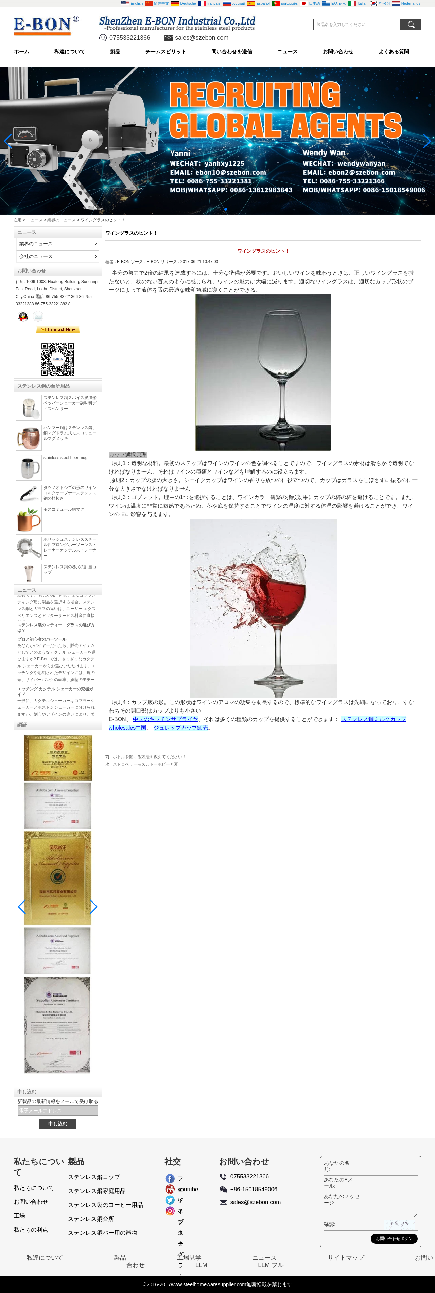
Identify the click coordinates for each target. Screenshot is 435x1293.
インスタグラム (181, 1212)
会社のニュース (36, 256)
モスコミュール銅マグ (64, 512)
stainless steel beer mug (65, 460)
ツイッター (181, 1201)
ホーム (21, 51)
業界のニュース (61, 220)
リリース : (170, 261)
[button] (209, 209)
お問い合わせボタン (394, 1238)
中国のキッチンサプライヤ (165, 719)
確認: (329, 1224)
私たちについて (34, 1188)
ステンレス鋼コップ (94, 1177)
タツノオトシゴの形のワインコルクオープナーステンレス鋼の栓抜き (70, 496)
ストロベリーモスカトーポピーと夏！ (147, 764)
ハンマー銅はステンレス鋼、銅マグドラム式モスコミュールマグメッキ (70, 436)
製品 (115, 51)
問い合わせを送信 (231, 51)
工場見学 (189, 1257)
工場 (19, 1216)
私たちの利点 (31, 1230)
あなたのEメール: (338, 1183)
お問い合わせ (338, 51)
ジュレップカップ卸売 (181, 728)
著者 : (111, 261)
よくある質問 (394, 51)
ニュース (287, 51)
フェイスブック (181, 1179)
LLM (201, 1265)
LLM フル (271, 1265)
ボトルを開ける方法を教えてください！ (149, 756)
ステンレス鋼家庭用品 (97, 1191)
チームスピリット (165, 51)
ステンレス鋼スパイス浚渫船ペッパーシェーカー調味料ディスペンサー (70, 406)
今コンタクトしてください (58, 329)
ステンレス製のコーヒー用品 (105, 1205)
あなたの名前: (336, 1166)
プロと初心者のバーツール (41, 642)
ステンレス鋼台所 (91, 1219)
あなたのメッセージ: (342, 1199)
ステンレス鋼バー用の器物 (102, 1233)
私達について (69, 51)
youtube (183, 1189)
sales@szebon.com (201, 37)
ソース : (138, 261)
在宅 (18, 220)
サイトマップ (346, 1257)
